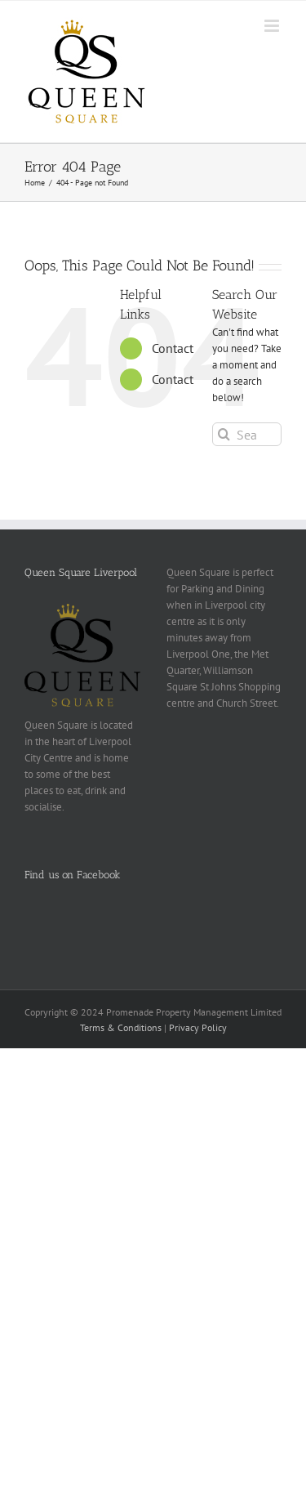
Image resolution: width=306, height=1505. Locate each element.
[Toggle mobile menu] (273, 25)
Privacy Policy (198, 1027)
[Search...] (247, 434)
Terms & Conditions (121, 1027)
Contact (172, 348)
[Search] (224, 434)
